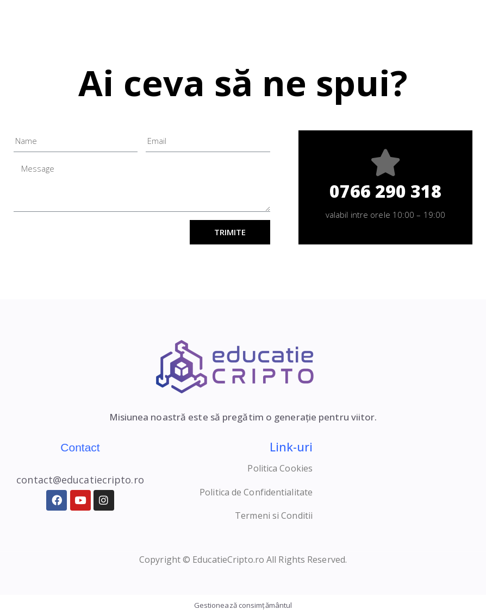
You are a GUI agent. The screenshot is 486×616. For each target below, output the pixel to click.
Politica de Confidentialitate (256, 492)
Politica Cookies (280, 468)
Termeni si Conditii (274, 515)
